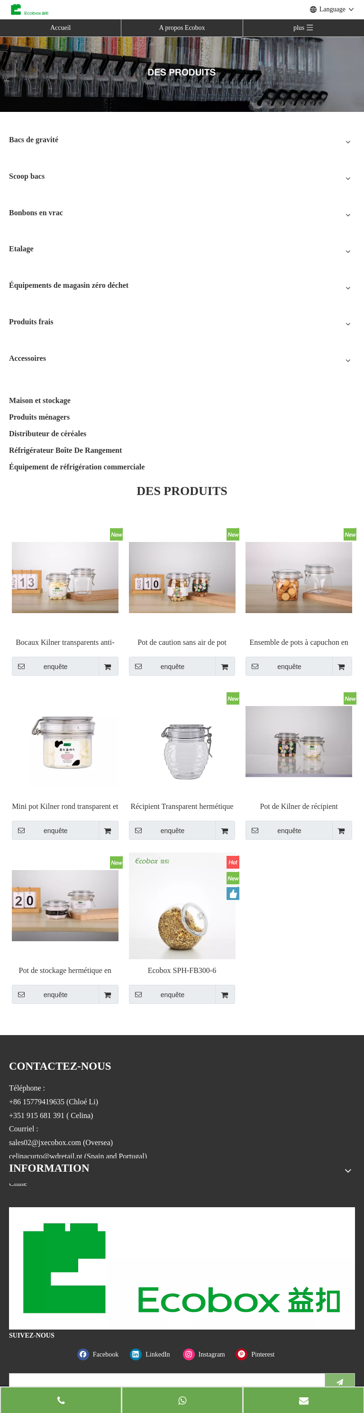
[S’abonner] (340, 1382)
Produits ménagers (39, 417)
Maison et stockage (40, 400)
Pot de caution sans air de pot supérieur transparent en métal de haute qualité (182, 642)
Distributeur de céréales (47, 434)
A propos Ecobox (182, 27)
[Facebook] (101, 1354)
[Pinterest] (260, 1354)
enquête (40, 666)
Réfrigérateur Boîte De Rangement (65, 450)
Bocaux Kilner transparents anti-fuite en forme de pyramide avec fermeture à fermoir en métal (65, 642)
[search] (164, 1382)
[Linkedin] (154, 1354)
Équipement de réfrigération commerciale (77, 467)
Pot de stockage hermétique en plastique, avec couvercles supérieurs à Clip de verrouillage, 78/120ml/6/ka (65, 970)
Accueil (60, 27)
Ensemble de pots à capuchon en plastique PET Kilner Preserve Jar (298, 642)
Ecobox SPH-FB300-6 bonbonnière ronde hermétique (182, 970)
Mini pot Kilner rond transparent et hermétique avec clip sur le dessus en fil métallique (65, 806)
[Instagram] (207, 1354)
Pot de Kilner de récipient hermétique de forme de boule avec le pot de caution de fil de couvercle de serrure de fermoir (298, 806)
